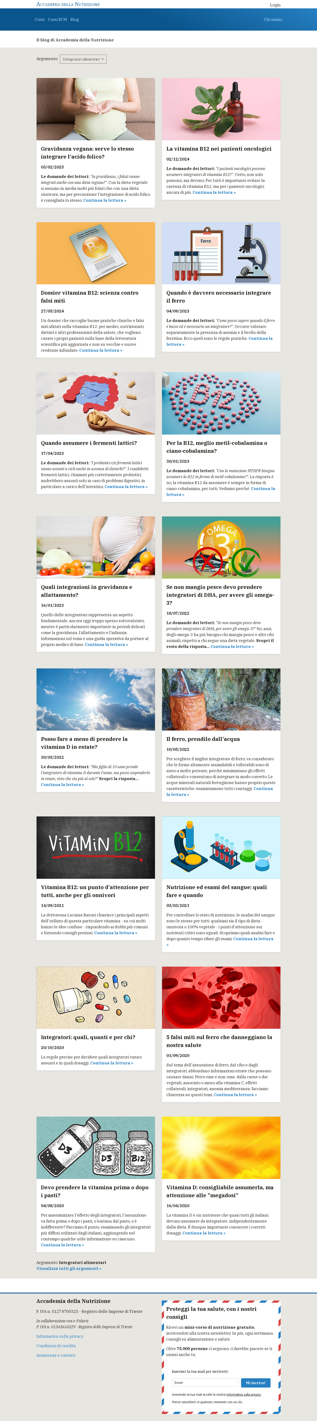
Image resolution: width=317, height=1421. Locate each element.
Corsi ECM (57, 19)
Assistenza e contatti (55, 1355)
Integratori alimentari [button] (81, 59)
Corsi (39, 19)
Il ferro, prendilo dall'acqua (203, 738)
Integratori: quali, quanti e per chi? (88, 1037)
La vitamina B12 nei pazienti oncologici (219, 148)
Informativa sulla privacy (59, 1336)
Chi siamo (273, 19)
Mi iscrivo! (255, 1383)
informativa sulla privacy (244, 1394)
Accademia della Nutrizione (68, 3)
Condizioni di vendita (56, 1345)
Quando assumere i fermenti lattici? (89, 442)
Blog (74, 19)
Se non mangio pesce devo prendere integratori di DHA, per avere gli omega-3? (220, 594)
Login (275, 4)
